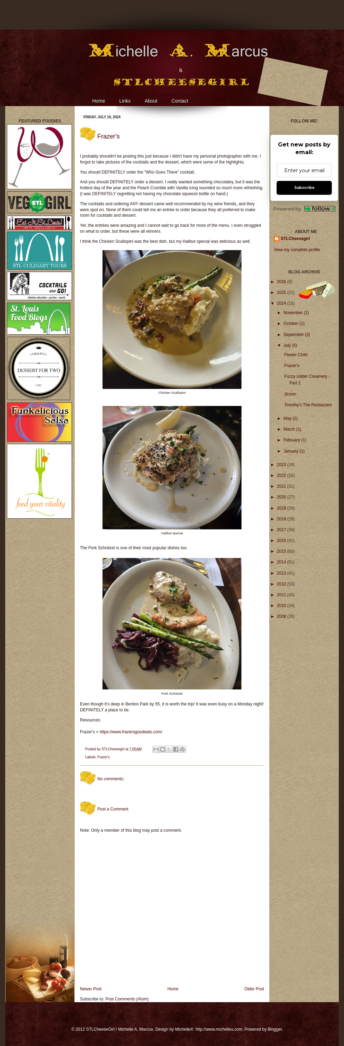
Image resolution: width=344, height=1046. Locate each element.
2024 (282, 303)
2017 (282, 529)
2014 (282, 562)
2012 (282, 584)
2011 (282, 594)
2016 (282, 540)
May (288, 418)
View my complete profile (297, 249)
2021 (282, 486)
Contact (179, 101)
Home (98, 101)
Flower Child (296, 354)
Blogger (275, 1029)
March (290, 429)
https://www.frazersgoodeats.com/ (131, 731)
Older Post (254, 989)
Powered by (304, 209)
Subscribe (304, 187)
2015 (282, 551)
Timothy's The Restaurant (307, 404)
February (292, 440)
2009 (282, 616)
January (292, 451)
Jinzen (290, 394)
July (288, 345)
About (151, 101)
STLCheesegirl (113, 749)
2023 (282, 464)
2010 (282, 605)
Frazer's (103, 757)
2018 (282, 519)
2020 (282, 497)
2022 (282, 475)
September (294, 334)
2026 (282, 281)
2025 (282, 292)
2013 (282, 573)
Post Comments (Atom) (127, 999)
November (294, 312)
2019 (282, 508)
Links (125, 101)
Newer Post (90, 989)
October (292, 323)
